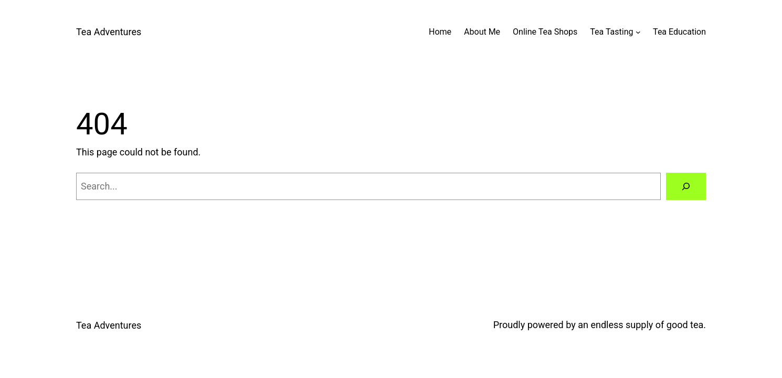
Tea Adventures (108, 31)
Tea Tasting (611, 32)
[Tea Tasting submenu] (638, 32)
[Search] (686, 186)
